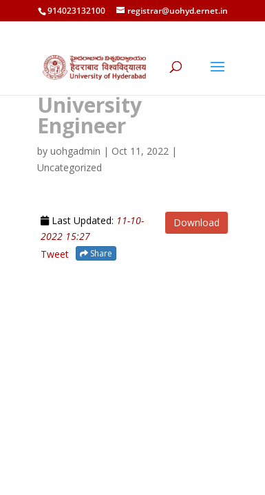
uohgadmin (75, 150)
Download (196, 222)
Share (96, 253)
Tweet (55, 254)
